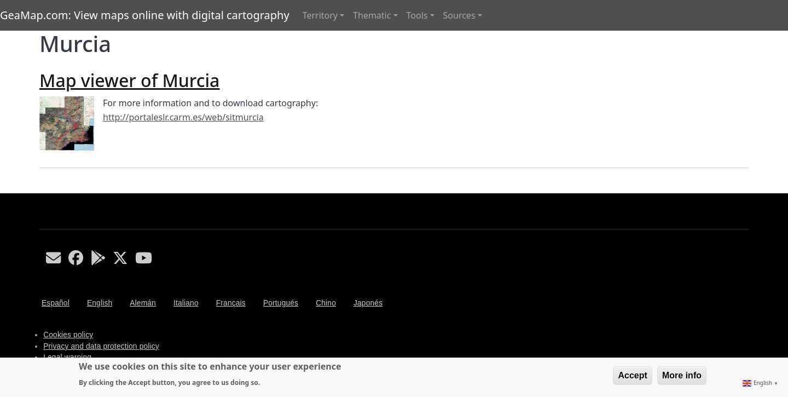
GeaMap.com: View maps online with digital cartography (144, 15)
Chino (326, 303)
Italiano (186, 303)
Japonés (368, 303)
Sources (459, 15)
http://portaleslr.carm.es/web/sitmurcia (183, 117)
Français (231, 303)
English (99, 303)
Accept (632, 375)
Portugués (280, 303)
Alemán (143, 303)
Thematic (372, 15)
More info (682, 375)
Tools (417, 15)
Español (55, 303)
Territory (320, 15)
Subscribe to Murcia (43, 189)
